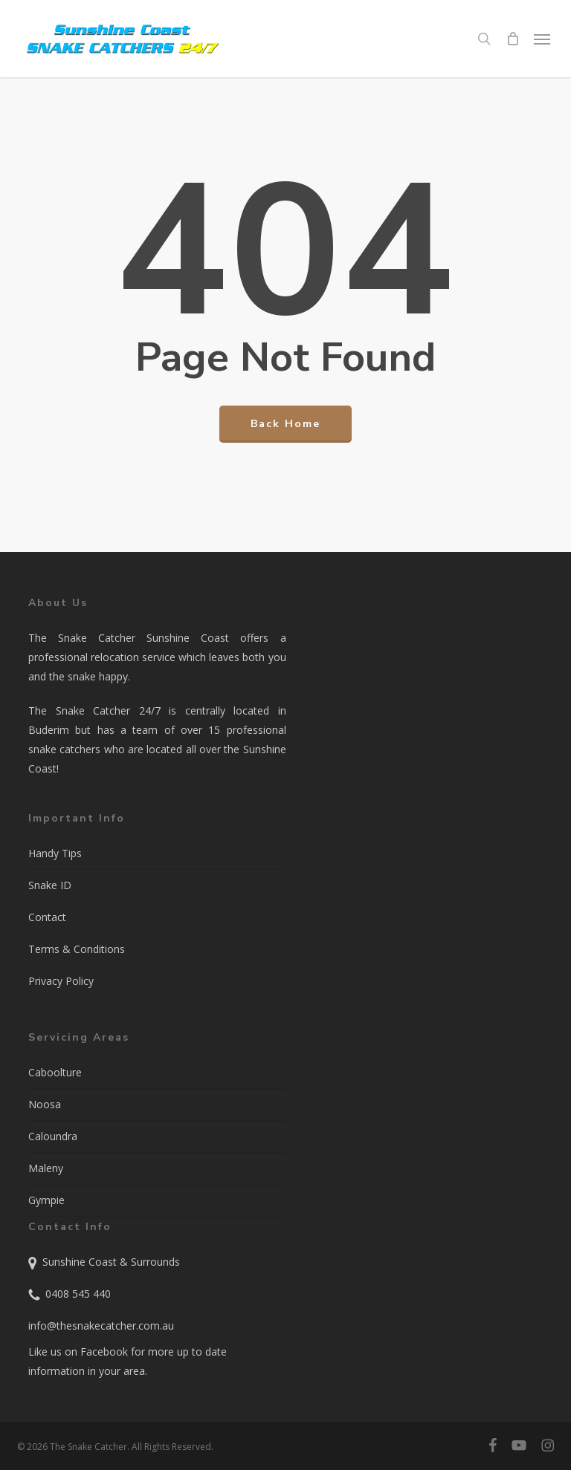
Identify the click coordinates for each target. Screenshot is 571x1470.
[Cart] (512, 38)
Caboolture (55, 1072)
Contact (47, 917)
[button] (542, 38)
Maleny (45, 1168)
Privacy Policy (61, 981)
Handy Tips (55, 853)
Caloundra (52, 1136)
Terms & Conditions (76, 949)
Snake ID (49, 885)
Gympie (46, 1200)
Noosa (44, 1104)
